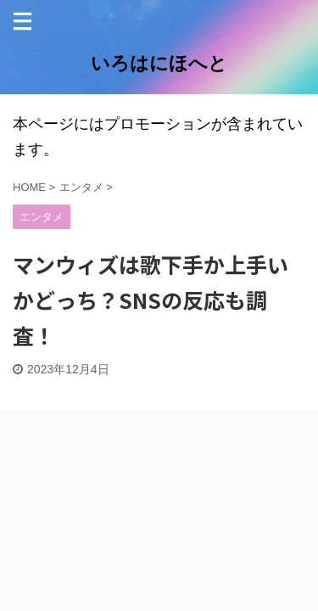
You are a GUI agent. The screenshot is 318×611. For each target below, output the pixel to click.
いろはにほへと (159, 63)
